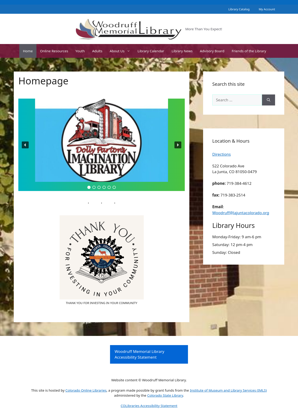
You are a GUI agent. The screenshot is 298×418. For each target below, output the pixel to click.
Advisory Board (212, 51)
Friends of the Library (249, 51)
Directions (221, 154)
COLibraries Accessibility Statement (149, 405)
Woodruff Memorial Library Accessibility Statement (139, 354)
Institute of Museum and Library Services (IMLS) (228, 390)
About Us (122, 51)
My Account (267, 9)
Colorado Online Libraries (85, 390)
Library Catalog (239, 9)
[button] (101, 145)
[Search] (268, 99)
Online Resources (54, 51)
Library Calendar (151, 51)
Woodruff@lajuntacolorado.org (240, 212)
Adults (97, 51)
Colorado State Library (165, 395)
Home (28, 51)
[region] (101, 145)
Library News (182, 51)
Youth (80, 51)
